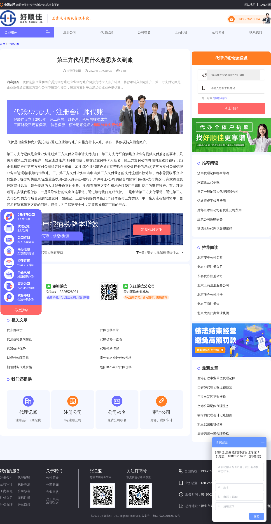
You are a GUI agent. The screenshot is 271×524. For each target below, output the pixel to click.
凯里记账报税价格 (210, 424)
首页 (2, 44)
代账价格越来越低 (19, 339)
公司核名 (144, 32)
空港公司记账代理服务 (213, 406)
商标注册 (24, 498)
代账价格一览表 (111, 339)
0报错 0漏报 (220, 98)
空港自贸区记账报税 (211, 396)
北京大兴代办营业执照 (213, 313)
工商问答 (181, 32)
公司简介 (218, 32)
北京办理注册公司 (210, 267)
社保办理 (6, 504)
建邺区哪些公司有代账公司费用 (219, 210)
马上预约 (231, 108)
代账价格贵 (15, 330)
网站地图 (249, 4)
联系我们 (255, 32)
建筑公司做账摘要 (210, 219)
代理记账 (106, 32)
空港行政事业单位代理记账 (216, 378)
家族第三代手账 (208, 182)
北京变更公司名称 (210, 257)
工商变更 (6, 491)
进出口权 (24, 504)
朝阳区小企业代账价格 (116, 367)
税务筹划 (24, 484)
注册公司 (69, 32)
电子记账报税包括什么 (163, 252)
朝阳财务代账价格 (19, 367)
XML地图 (265, 4)
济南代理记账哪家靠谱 (213, 173)
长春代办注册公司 (210, 276)
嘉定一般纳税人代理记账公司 (217, 191)
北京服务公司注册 (210, 294)
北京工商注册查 (208, 304)
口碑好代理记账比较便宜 (214, 387)
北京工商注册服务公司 (213, 285)
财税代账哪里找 (18, 358)
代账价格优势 (16, 348)
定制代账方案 (152, 230)
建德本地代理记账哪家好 (214, 228)
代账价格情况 (109, 348)
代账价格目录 (109, 330)
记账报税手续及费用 (211, 201)
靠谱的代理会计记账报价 (214, 415)
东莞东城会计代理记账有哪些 (42, 252)
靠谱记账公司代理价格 (213, 433)
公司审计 (6, 484)
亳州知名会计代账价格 (116, 358)
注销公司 (6, 498)
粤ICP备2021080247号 (166, 515)
